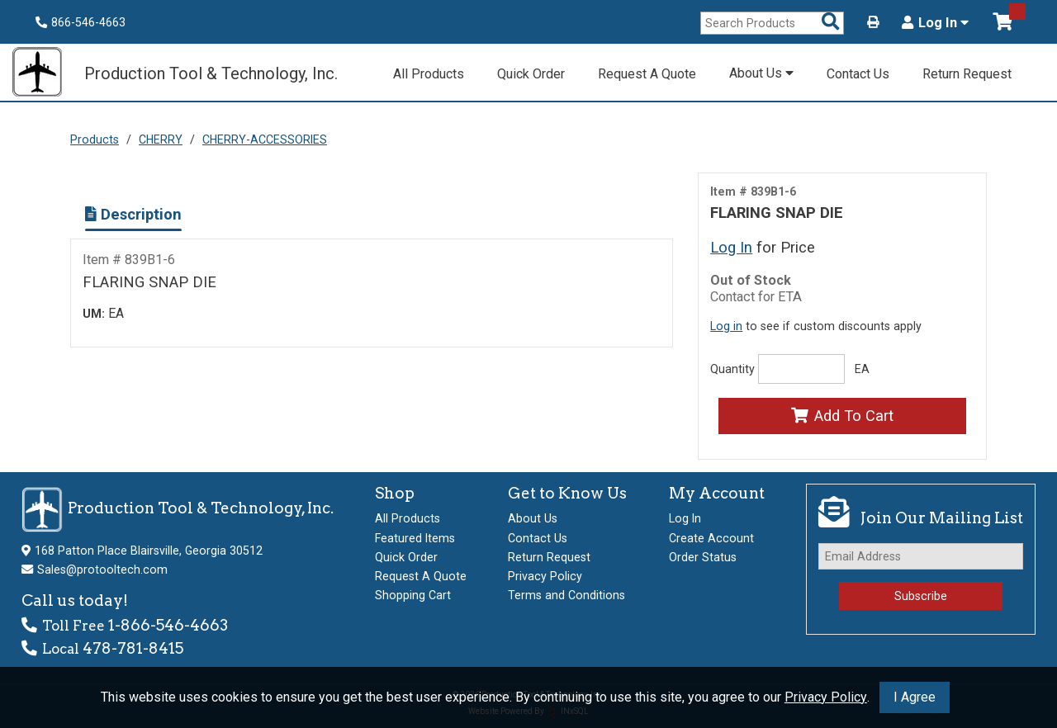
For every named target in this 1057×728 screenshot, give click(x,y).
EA (862, 369)
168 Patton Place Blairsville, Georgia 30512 (149, 550)
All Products (428, 74)
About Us (761, 73)
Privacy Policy (825, 697)
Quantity (732, 369)
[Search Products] (831, 23)
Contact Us (858, 74)
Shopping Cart (413, 595)
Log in (726, 326)
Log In (935, 23)
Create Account (711, 538)
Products (94, 139)
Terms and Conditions (566, 595)
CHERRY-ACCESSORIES (264, 139)
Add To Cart (842, 415)
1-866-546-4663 (168, 625)
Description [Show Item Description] (133, 214)
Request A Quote (647, 74)
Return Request (967, 74)
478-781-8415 (133, 648)
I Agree (914, 697)
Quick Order (531, 74)
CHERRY (160, 139)
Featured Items (415, 538)
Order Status (703, 557)
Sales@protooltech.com (102, 569)
